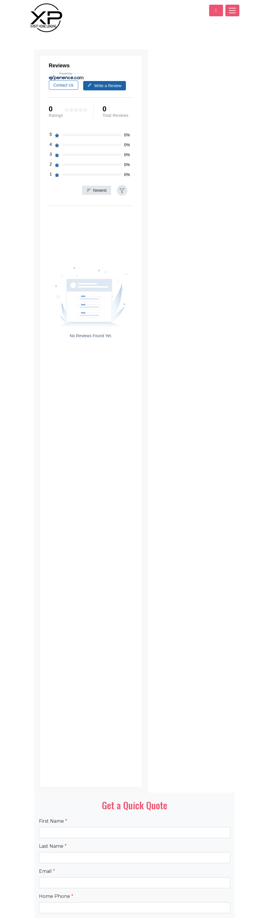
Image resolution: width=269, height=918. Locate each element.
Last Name (53, 806)
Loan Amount (56, 881)
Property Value (58, 907)
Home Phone (56, 856)
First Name (53, 781)
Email (47, 831)
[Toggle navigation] (232, 10)
